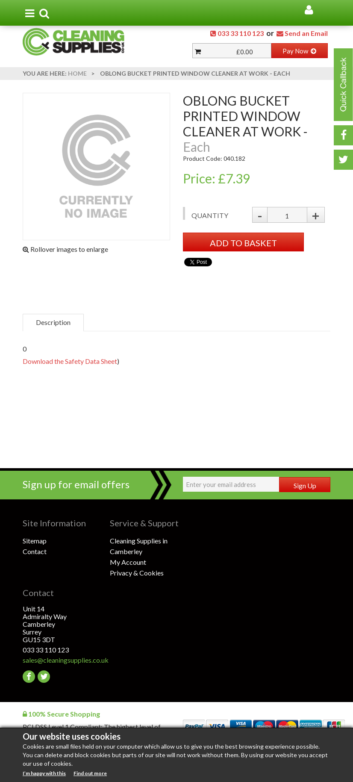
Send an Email (306, 33)
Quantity (209, 215)
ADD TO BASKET (243, 243)
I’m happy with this (44, 773)
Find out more (90, 773)
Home (77, 73)
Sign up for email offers (76, 484)
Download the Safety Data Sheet (70, 361)
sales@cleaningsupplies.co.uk (66, 660)
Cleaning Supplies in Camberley (139, 546)
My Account (128, 562)
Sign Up (305, 485)
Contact (35, 551)
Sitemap (35, 541)
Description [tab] (53, 322)
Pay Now (299, 51)
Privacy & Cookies (137, 573)
